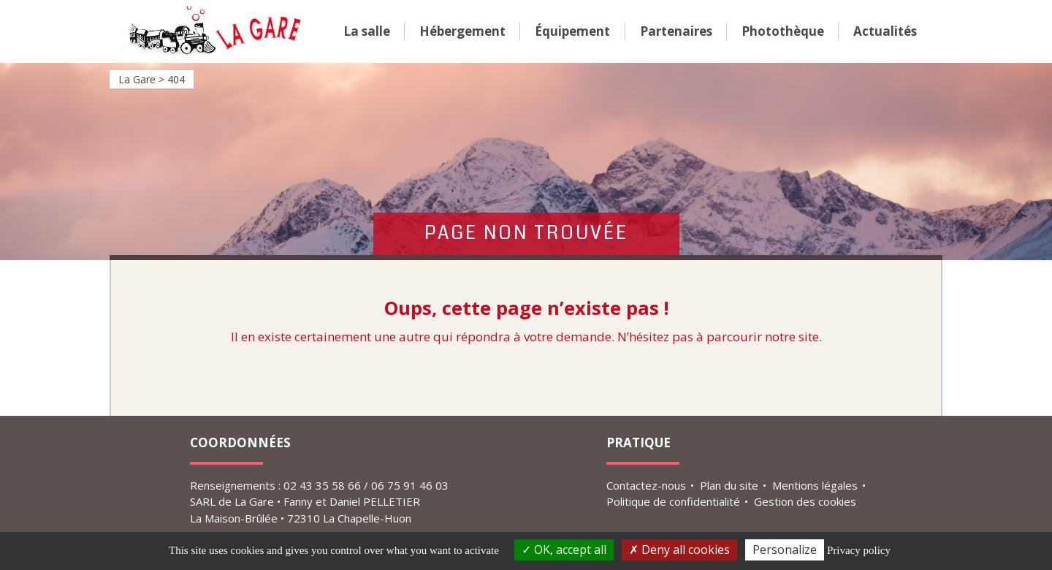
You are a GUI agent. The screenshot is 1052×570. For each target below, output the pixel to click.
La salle (366, 31)
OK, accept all (564, 550)
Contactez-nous (646, 485)
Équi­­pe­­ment (572, 31)
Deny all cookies (679, 550)
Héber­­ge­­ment (462, 31)
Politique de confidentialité (673, 501)
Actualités (885, 31)
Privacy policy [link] (859, 550)
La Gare (214, 31)
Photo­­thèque (783, 31)
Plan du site (729, 485)
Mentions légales (815, 485)
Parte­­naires (676, 31)
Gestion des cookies (805, 501)
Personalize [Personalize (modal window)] (784, 550)
